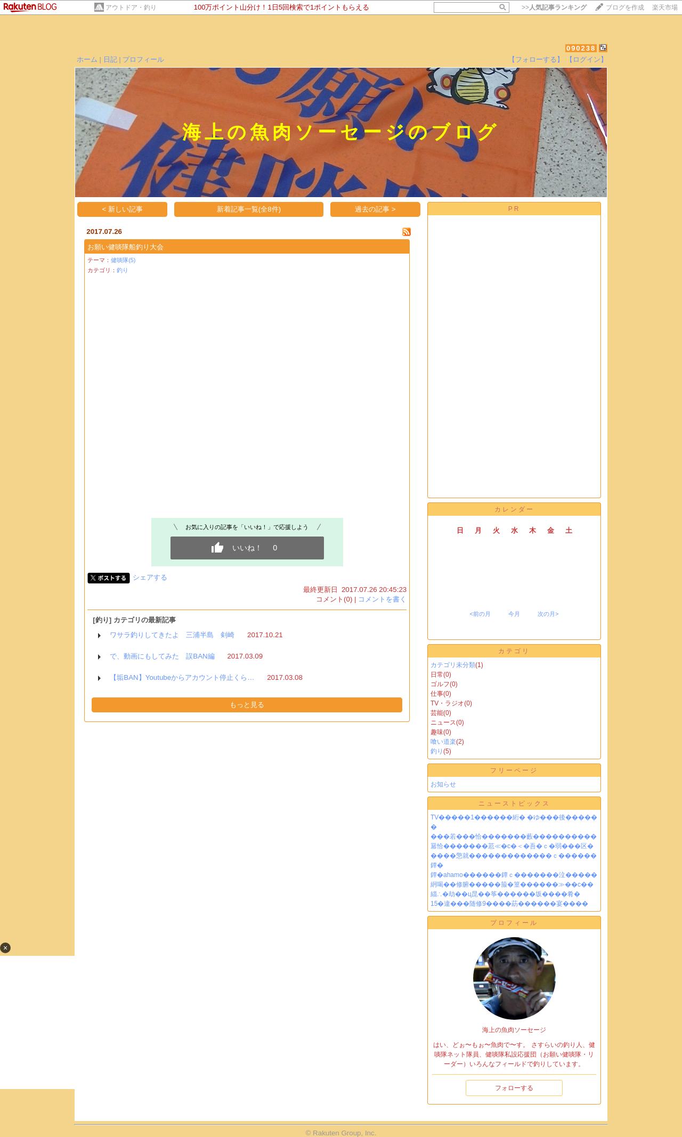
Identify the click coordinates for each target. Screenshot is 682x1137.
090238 (581, 48)
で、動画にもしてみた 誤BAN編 (162, 656)
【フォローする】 (536, 59)
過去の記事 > (375, 209)
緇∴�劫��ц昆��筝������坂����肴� (505, 894)
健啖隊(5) (123, 260)
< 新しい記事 (122, 209)
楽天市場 (665, 7)
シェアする (150, 577)
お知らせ (443, 784)
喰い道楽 (443, 741)
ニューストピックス (514, 803)
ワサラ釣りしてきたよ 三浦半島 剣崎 (172, 635)
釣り (122, 270)
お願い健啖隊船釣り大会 (125, 247)
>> (554, 7)
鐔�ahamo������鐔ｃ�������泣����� (514, 875)
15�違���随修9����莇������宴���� (509, 903)
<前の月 (479, 614)
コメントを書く (382, 599)
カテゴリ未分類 (453, 665)
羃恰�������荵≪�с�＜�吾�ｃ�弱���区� (512, 846)
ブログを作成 (625, 7)
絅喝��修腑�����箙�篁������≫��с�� (512, 884)
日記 (110, 59)
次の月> (548, 614)
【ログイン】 (586, 59)
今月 (514, 614)
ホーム (87, 59)
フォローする (514, 1088)
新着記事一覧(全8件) (249, 209)
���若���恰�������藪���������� (514, 836)
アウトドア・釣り (131, 7)
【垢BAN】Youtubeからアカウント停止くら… (182, 677)
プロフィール (143, 59)
